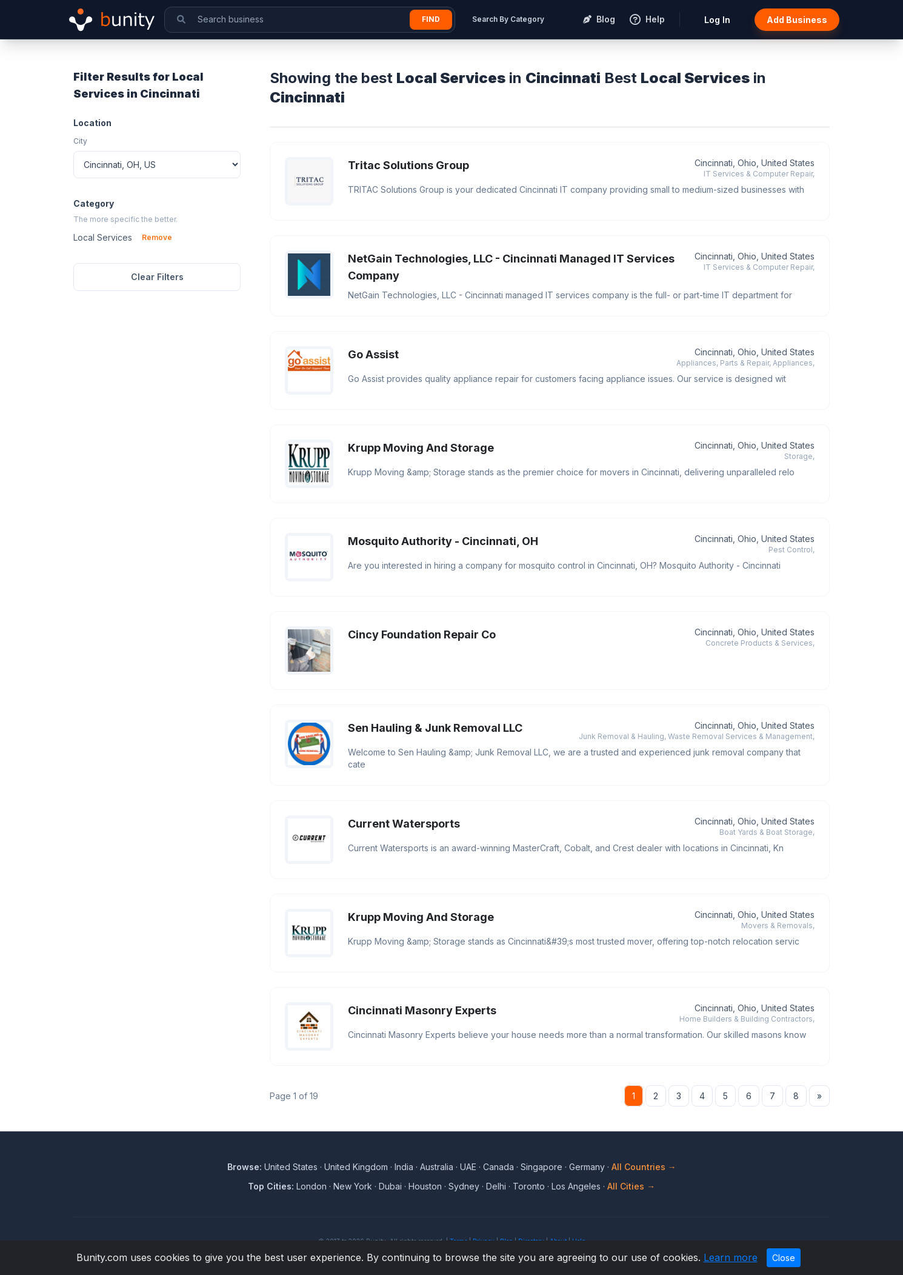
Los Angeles (576, 1186)
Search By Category (508, 19)
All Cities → (631, 1186)
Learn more (731, 1257)
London (311, 1186)
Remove (157, 237)
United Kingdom (356, 1167)
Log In (717, 20)
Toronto (529, 1186)
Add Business (797, 20)
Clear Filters (157, 277)
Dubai (390, 1186)
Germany (587, 1167)
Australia (436, 1167)
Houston (425, 1186)
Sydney (463, 1186)
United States (291, 1167)
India (404, 1167)
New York (352, 1186)
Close (783, 1258)
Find (431, 19)
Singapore (541, 1167)
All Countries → (643, 1167)
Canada (498, 1167)
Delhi (496, 1186)
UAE (468, 1167)
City (80, 141)
